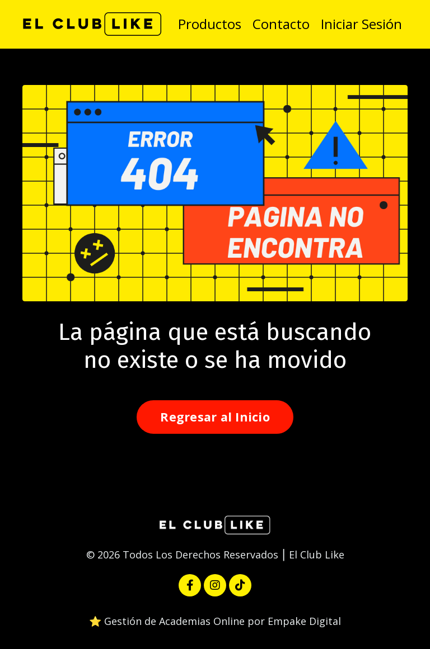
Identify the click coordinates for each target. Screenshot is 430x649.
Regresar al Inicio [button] (215, 417)
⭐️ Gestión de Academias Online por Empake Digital (215, 621)
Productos (209, 24)
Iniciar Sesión (361, 24)
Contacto (281, 24)
